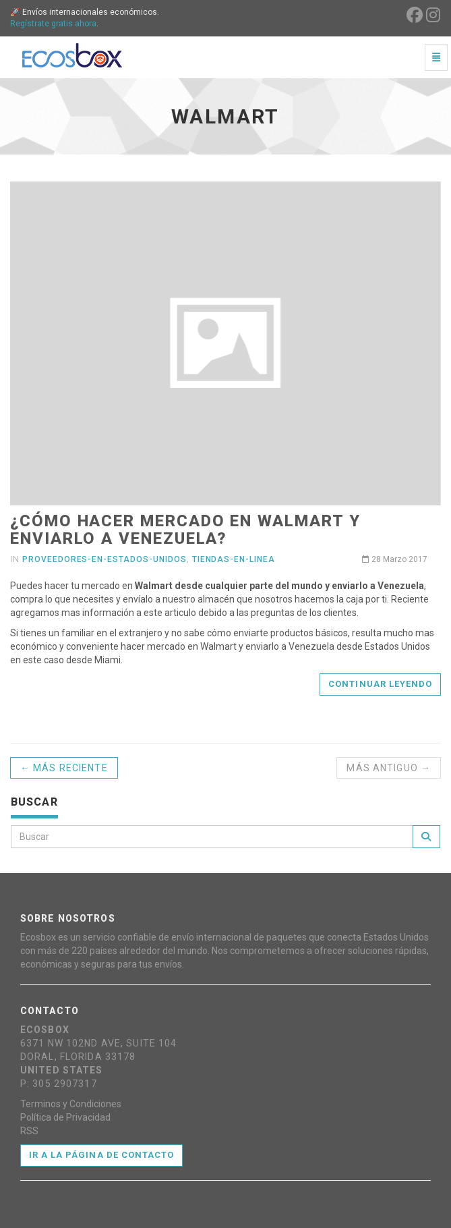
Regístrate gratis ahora (53, 23)
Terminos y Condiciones (70, 1103)
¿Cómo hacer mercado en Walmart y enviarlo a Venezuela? (185, 529)
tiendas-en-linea (233, 559)
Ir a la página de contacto (101, 1155)
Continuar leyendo (380, 684)
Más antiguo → (389, 767)
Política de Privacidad (65, 1117)
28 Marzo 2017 (394, 559)
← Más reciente (64, 767)
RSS (29, 1130)
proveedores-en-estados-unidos (104, 559)
